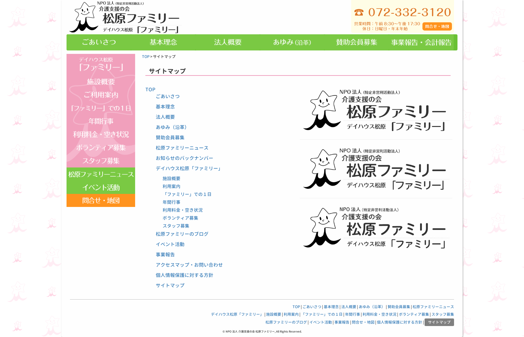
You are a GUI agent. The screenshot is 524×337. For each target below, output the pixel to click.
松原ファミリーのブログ (182, 234)
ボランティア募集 (180, 218)
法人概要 (165, 117)
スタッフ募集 (176, 226)
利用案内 (171, 186)
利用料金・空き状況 (183, 210)
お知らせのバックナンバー (184, 158)
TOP (146, 56)
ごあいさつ (168, 96)
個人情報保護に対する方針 (184, 275)
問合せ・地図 (363, 322)
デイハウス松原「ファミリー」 (189, 168)
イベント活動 (170, 244)
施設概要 (171, 178)
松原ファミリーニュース (182, 147)
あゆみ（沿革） (172, 127)
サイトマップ (170, 285)
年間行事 (171, 202)
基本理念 (165, 106)
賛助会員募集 (170, 137)
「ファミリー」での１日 (187, 194)
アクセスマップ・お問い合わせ (189, 265)
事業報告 (165, 254)
